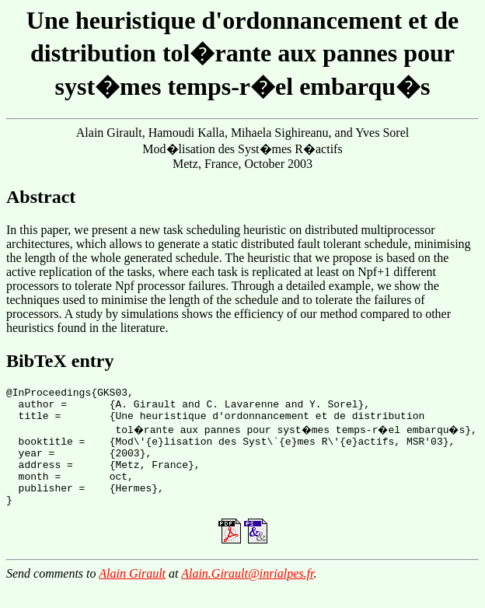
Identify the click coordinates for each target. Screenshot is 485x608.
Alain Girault (132, 594)
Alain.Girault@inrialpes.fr (247, 594)
